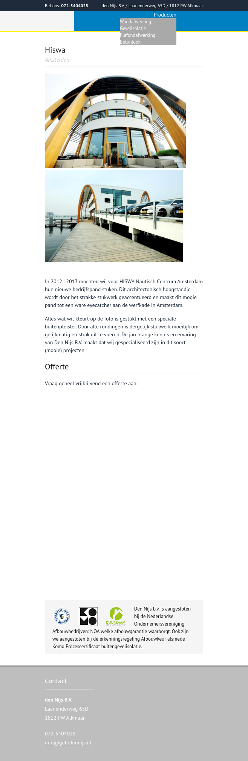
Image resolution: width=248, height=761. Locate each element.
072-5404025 (74, 5)
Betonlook (130, 42)
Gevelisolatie (133, 28)
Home (111, 41)
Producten (165, 14)
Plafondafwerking (137, 35)
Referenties (190, 41)
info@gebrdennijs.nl (68, 742)
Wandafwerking (135, 21)
